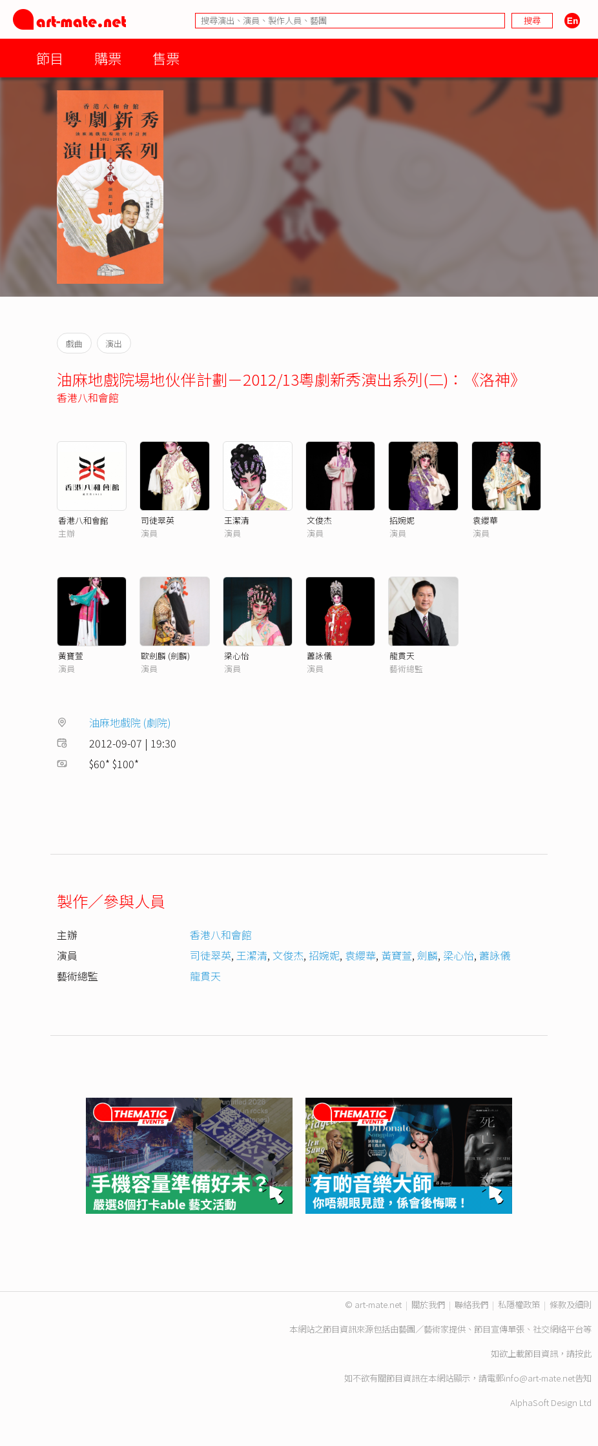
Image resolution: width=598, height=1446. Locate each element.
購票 (107, 58)
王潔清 (236, 520)
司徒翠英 (157, 520)
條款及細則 (571, 1304)
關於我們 (428, 1304)
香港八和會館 (88, 397)
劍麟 (427, 955)
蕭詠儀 (319, 655)
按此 (583, 1353)
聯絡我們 (471, 1304)
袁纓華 (485, 520)
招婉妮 (402, 520)
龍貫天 (402, 655)
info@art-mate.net (539, 1378)
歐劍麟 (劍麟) (165, 655)
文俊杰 (319, 520)
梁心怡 (236, 655)
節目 (49, 58)
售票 (166, 58)
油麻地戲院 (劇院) (130, 722)
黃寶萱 (70, 655)
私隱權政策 (519, 1304)
